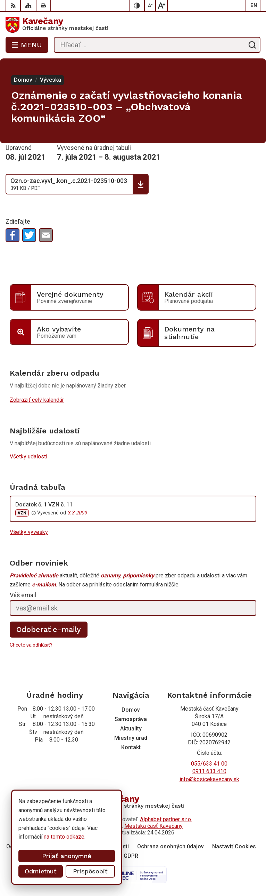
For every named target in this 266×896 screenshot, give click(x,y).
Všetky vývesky (29, 532)
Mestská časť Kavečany (153, 826)
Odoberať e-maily (48, 629)
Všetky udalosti (28, 456)
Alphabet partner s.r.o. (166, 819)
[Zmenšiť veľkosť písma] (150, 5)
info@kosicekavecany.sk (209, 779)
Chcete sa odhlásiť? (31, 645)
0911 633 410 (209, 771)
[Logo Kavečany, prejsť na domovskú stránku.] (133, 25)
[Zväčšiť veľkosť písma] (161, 5)
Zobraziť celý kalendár (37, 400)
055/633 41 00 (209, 763)
